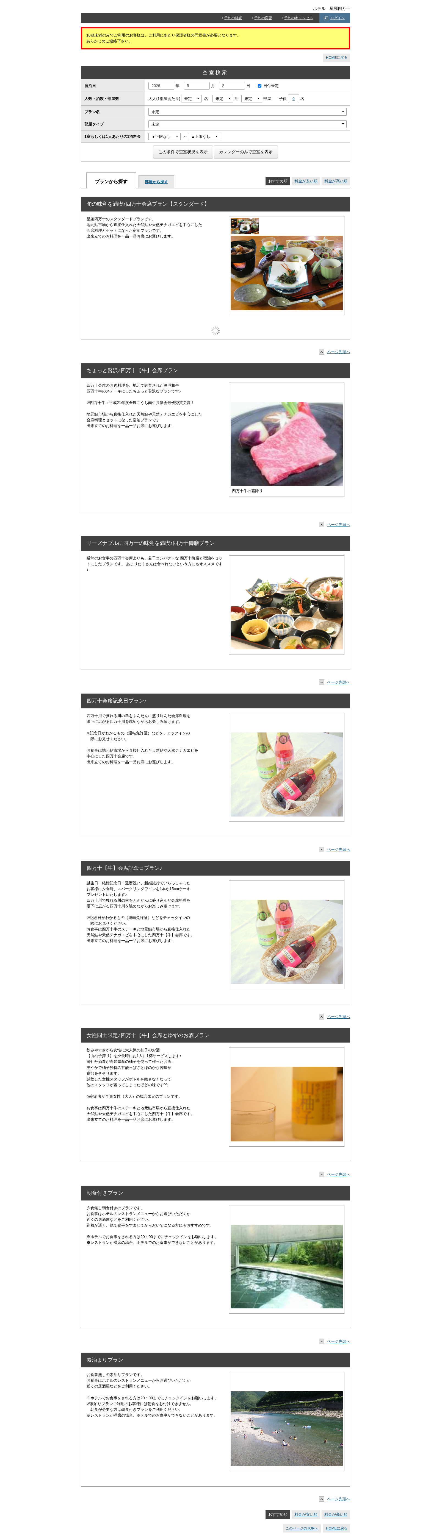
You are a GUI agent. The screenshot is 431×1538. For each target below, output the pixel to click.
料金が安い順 (305, 181)
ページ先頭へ (336, 352)
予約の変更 (263, 18)
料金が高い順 (335, 181)
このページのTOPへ (302, 1528)
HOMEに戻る (336, 57)
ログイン (337, 18)
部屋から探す (156, 182)
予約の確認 (233, 18)
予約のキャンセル (298, 18)
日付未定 (267, 85)
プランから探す (111, 181)
